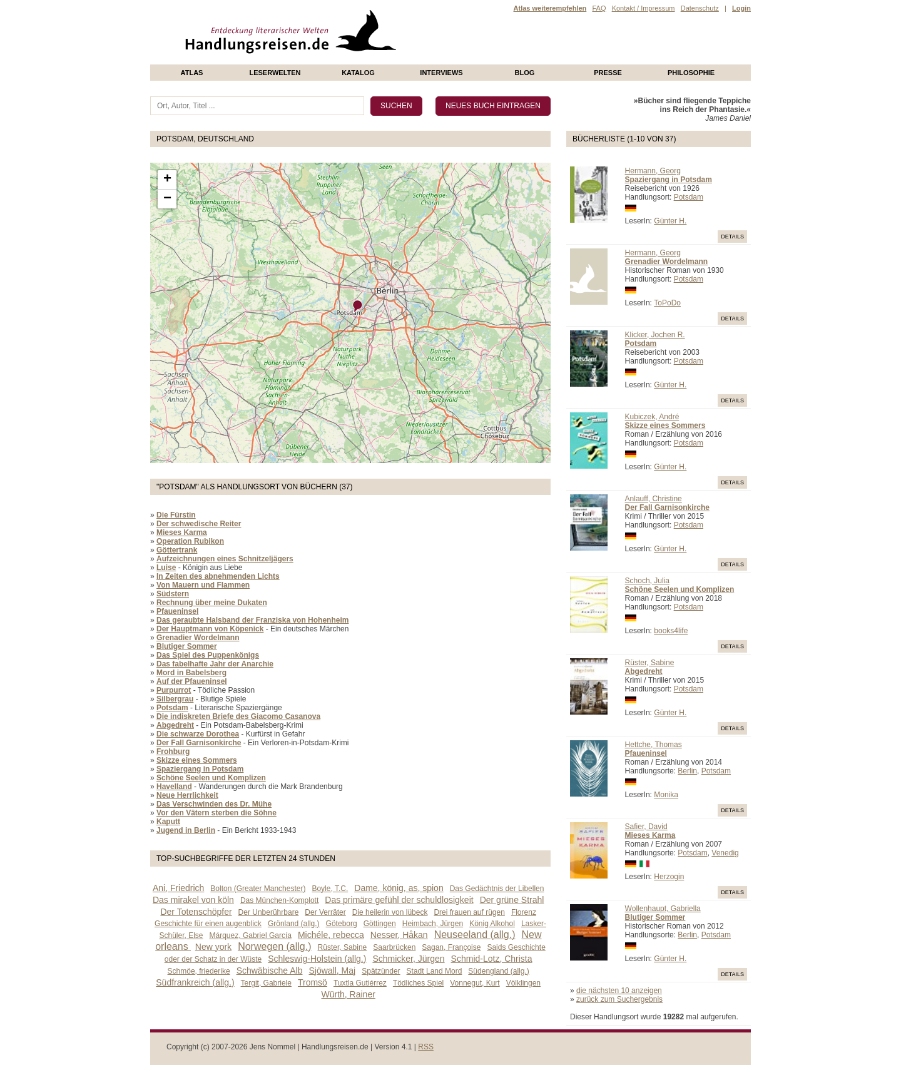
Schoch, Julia (647, 580)
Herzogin (669, 876)
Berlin (687, 771)
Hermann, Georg (653, 170)
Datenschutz (700, 8)
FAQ (599, 8)
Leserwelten (274, 72)
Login (741, 8)
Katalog (358, 72)
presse (608, 72)
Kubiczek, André (652, 416)
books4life (671, 630)
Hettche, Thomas (653, 744)
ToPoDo (667, 302)
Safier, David (646, 826)
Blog (525, 72)
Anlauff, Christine (653, 498)
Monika (666, 794)
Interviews (441, 72)
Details (732, 236)
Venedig (724, 852)
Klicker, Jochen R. (655, 334)
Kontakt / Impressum (643, 8)
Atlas (192, 72)
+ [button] (167, 179)
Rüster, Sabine (649, 662)
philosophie (691, 72)
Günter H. (670, 221)
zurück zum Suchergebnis (619, 999)
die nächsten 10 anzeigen (619, 990)
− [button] (167, 199)
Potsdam (688, 197)
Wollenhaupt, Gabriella (663, 908)
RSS (426, 1046)
